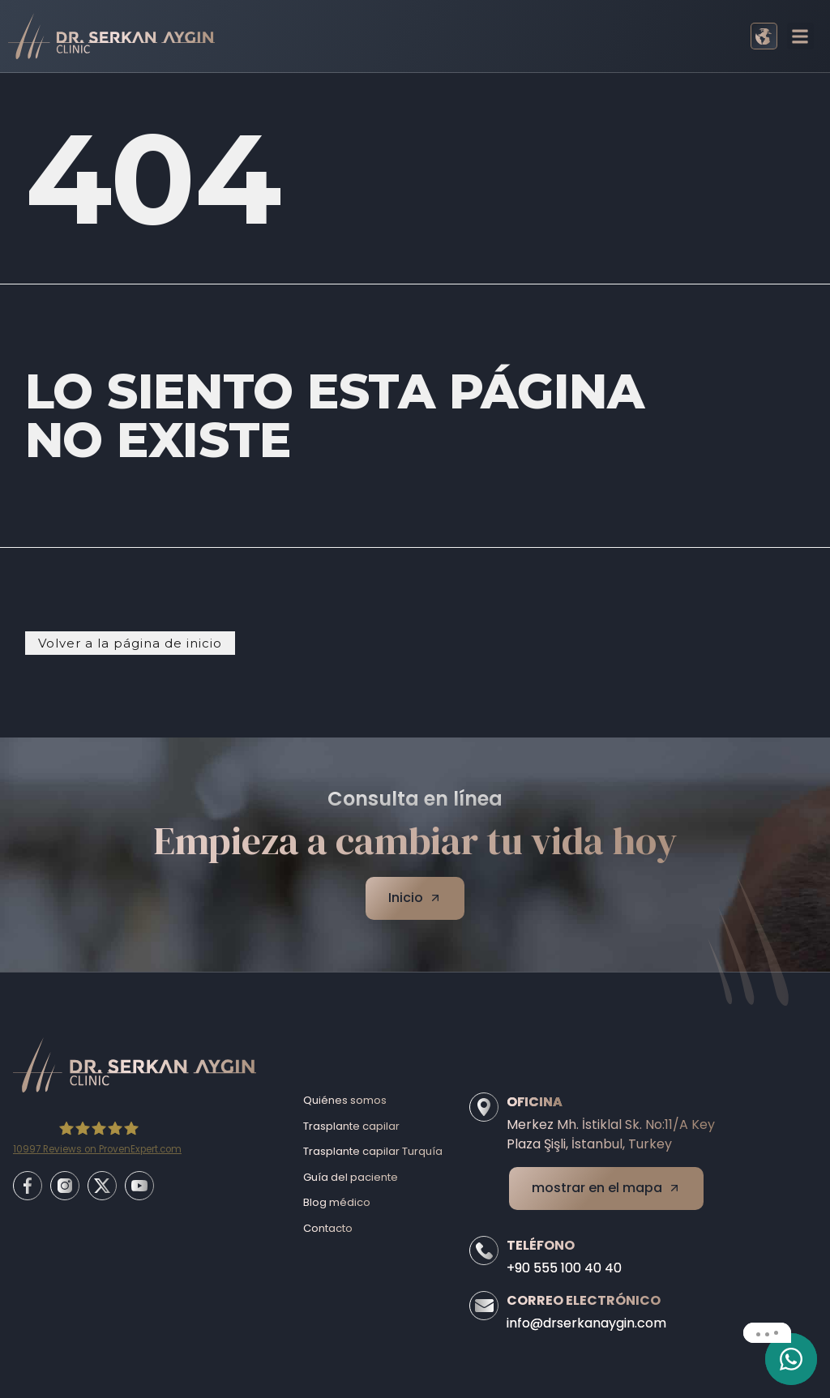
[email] (791, 1359)
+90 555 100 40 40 (564, 1268)
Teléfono (541, 1245)
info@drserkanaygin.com (586, 1323)
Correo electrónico (584, 1300)
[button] (800, 36)
